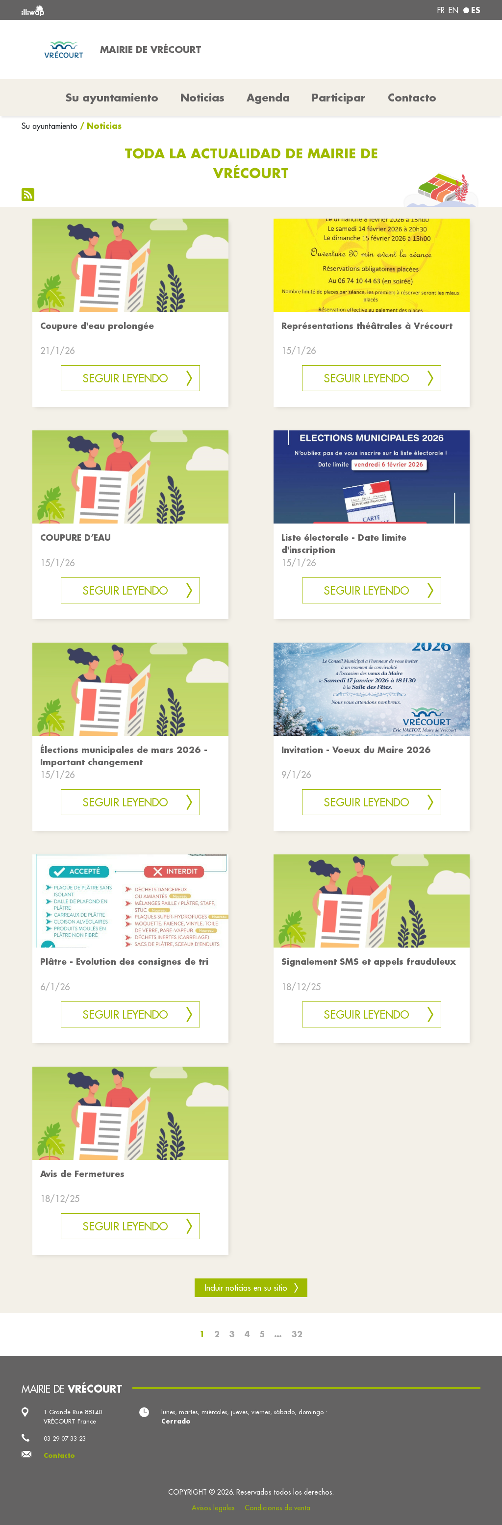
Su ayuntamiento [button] (112, 97)
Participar (339, 97)
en (453, 10)
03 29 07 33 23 (65, 1438)
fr (441, 10)
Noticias (202, 97)
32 (296, 1334)
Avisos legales (213, 1507)
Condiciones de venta (277, 1507)
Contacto (412, 97)
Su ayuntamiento (49, 126)
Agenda (268, 97)
